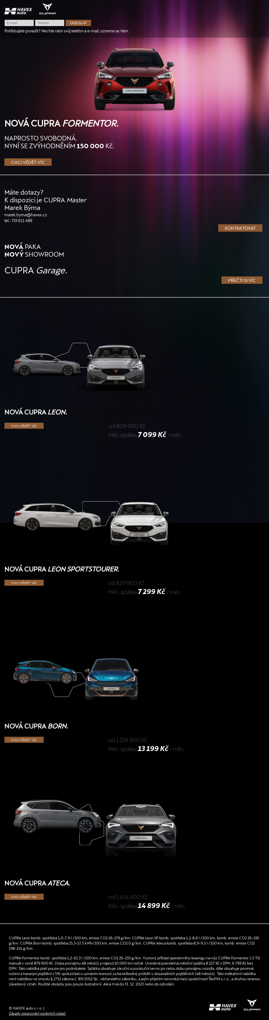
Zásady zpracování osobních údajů (37, 1013)
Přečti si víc (242, 280)
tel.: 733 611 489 (18, 220)
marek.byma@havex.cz (25, 214)
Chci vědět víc (28, 162)
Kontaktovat (240, 228)
